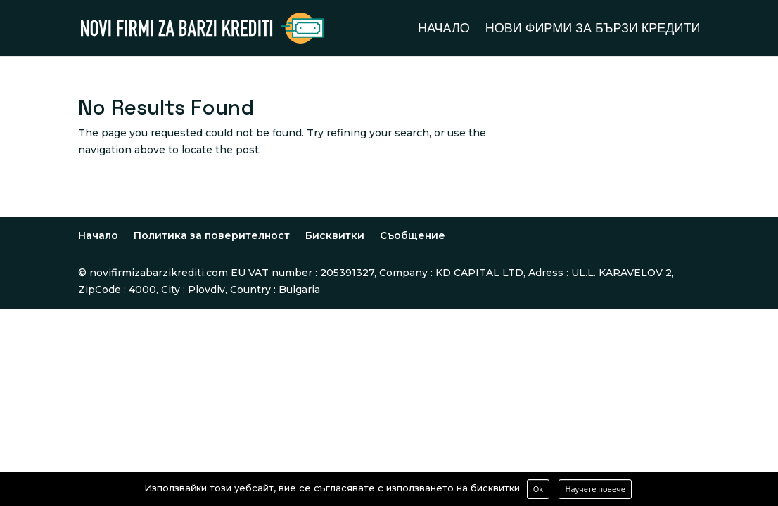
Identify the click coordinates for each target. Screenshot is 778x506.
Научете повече (595, 489)
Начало (444, 29)
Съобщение (412, 235)
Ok (538, 489)
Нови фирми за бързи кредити (593, 29)
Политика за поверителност (212, 235)
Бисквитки (334, 235)
